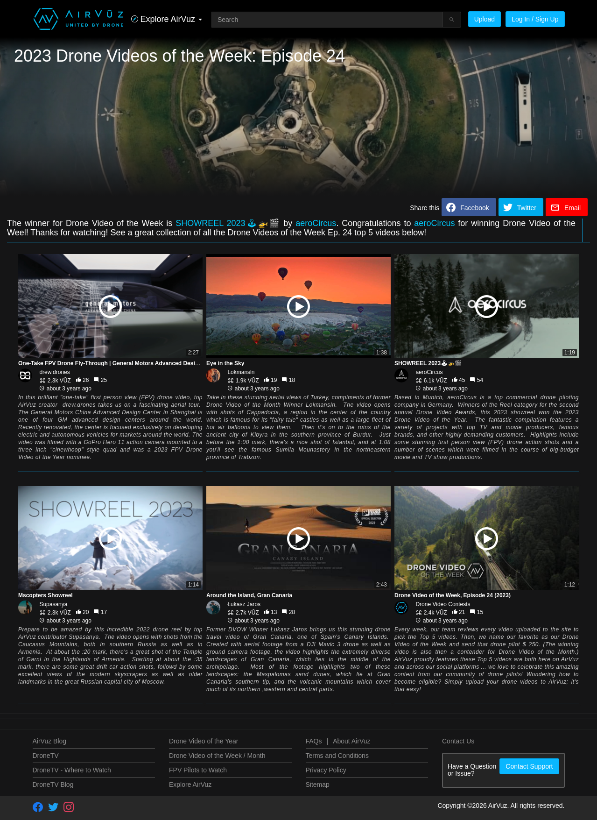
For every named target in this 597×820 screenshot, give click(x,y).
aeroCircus (315, 223)
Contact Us (458, 741)
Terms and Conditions (337, 755)
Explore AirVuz (190, 784)
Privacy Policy (326, 770)
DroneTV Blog (53, 784)
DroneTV (46, 755)
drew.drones (54, 372)
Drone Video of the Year (203, 741)
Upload (484, 19)
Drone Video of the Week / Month (217, 755)
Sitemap (318, 784)
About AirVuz (351, 741)
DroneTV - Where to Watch (72, 770)
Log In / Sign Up (535, 19)
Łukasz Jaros (243, 604)
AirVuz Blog (50, 741)
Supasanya (53, 604)
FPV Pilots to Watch (198, 770)
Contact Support (529, 766)
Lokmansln (240, 372)
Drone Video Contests (442, 604)
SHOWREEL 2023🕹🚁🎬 (229, 223)
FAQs (314, 741)
